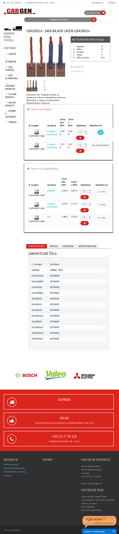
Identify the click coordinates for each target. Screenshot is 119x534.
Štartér (10, 54)
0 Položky (90, 13)
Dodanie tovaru (11, 464)
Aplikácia (54, 246)
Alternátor (10, 60)
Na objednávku (100, 145)
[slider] (77, 67)
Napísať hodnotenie (87, 246)
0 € (98, 12)
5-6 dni (101, 217)
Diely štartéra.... (10, 68)
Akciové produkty (10, 104)
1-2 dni (101, 204)
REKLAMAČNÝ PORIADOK (15, 471)
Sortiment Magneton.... (11, 86)
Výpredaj (11, 122)
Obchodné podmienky (14, 468)
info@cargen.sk (94, 483)
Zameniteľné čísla (37, 246)
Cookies (7, 475)
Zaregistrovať (97, 2)
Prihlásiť (111, 2)
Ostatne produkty (10, 96)
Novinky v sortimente (10, 113)
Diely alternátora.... (11, 77)
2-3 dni (101, 191)
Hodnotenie (68, 246)
